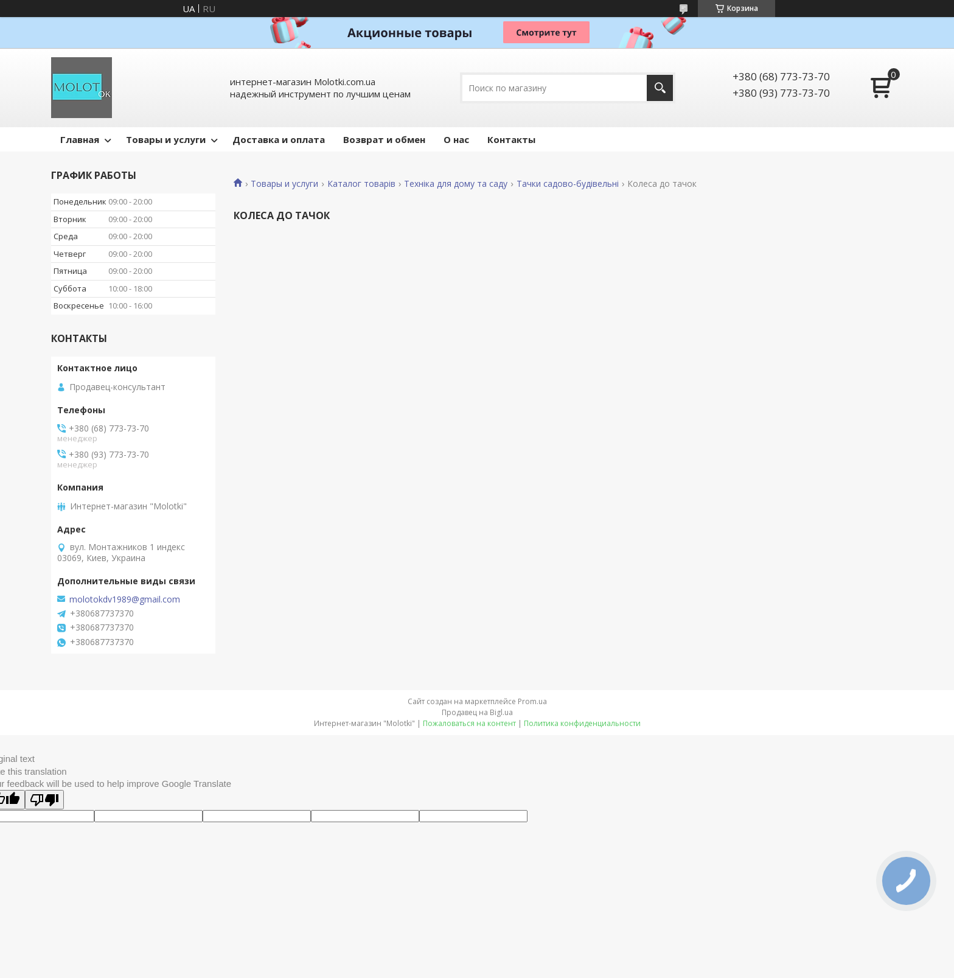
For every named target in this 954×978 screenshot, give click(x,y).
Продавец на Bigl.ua (477, 712)
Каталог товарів (361, 183)
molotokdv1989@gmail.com (124, 599)
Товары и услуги (166, 139)
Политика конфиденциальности (582, 723)
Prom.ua (532, 701)
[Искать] (660, 88)
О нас (456, 139)
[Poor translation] (44, 799)
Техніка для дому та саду (455, 183)
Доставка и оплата (278, 139)
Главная (79, 139)
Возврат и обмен (384, 139)
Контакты (511, 139)
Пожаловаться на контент (469, 723)
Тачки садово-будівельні (568, 183)
